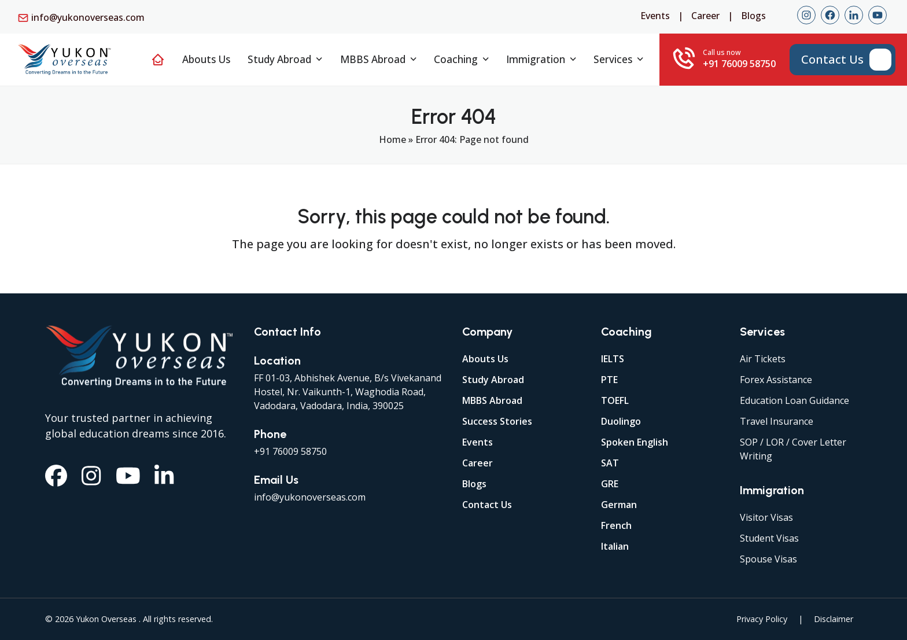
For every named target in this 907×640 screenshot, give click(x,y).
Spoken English (634, 442)
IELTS (612, 358)
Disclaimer (833, 618)
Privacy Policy (761, 618)
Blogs (753, 15)
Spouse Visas (768, 559)
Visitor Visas (766, 517)
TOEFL (615, 400)
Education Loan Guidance (794, 400)
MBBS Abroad (492, 400)
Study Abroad (493, 379)
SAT (610, 463)
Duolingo (621, 421)
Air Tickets (763, 358)
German (619, 504)
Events (655, 15)
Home (392, 139)
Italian (615, 546)
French (616, 525)
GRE (609, 483)
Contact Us (487, 504)
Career (705, 15)
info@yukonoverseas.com (88, 17)
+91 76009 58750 (290, 451)
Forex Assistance (776, 379)
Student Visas (769, 538)
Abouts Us (485, 358)
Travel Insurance (776, 421)
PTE (609, 379)
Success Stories (497, 421)
